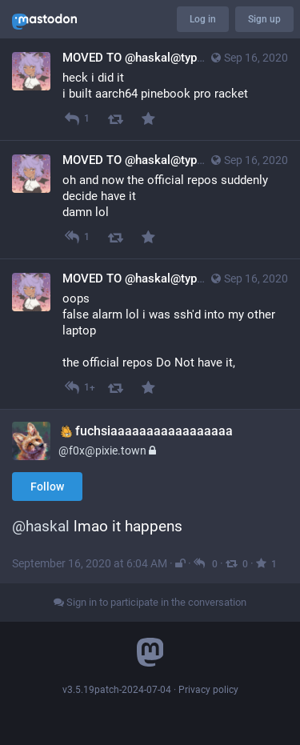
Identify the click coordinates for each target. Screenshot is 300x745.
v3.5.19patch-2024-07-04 (116, 689)
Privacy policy (208, 689)
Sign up (264, 19)
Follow (47, 486)
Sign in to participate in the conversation (150, 602)
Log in (203, 19)
